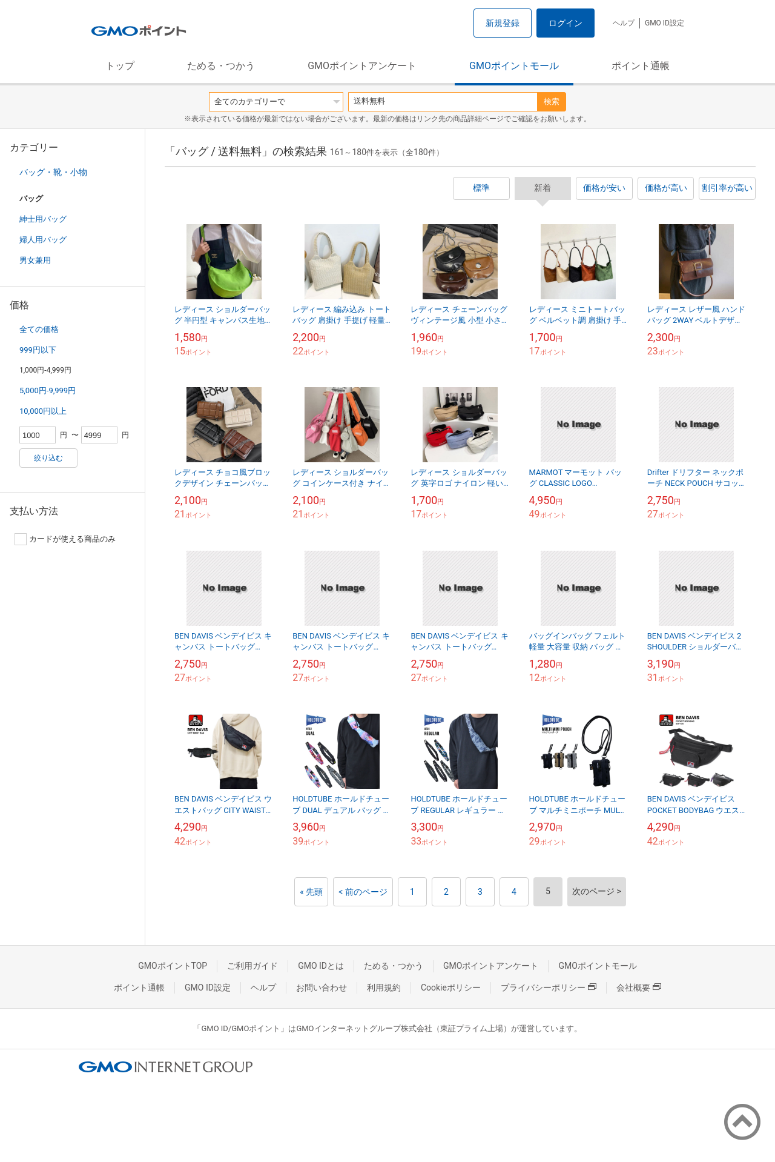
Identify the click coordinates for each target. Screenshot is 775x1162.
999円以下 (37, 349)
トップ (119, 65)
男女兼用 (35, 260)
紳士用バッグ (43, 219)
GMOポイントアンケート (362, 65)
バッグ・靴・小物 (53, 172)
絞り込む (48, 458)
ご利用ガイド (252, 966)
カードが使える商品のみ (65, 539)
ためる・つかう (221, 65)
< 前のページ (363, 892)
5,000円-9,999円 (47, 390)
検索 (551, 101)
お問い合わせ (321, 987)
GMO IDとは (321, 966)
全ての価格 (39, 329)
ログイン (565, 23)
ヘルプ (624, 23)
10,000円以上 (43, 411)
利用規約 (384, 987)
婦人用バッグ (43, 239)
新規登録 (502, 23)
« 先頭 (311, 892)
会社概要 (638, 987)
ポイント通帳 (641, 65)
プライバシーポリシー (548, 987)
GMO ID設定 (664, 23)
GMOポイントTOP (172, 966)
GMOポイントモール (514, 65)
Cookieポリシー (451, 987)
